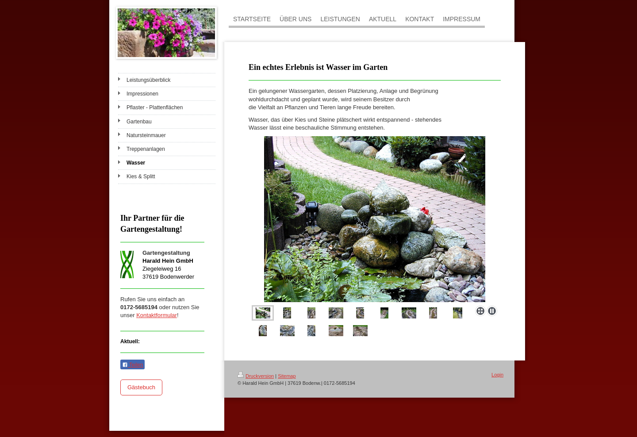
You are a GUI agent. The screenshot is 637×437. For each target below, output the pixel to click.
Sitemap (286, 376)
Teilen (132, 365)
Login (497, 374)
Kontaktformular (156, 315)
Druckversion (256, 376)
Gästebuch (141, 387)
